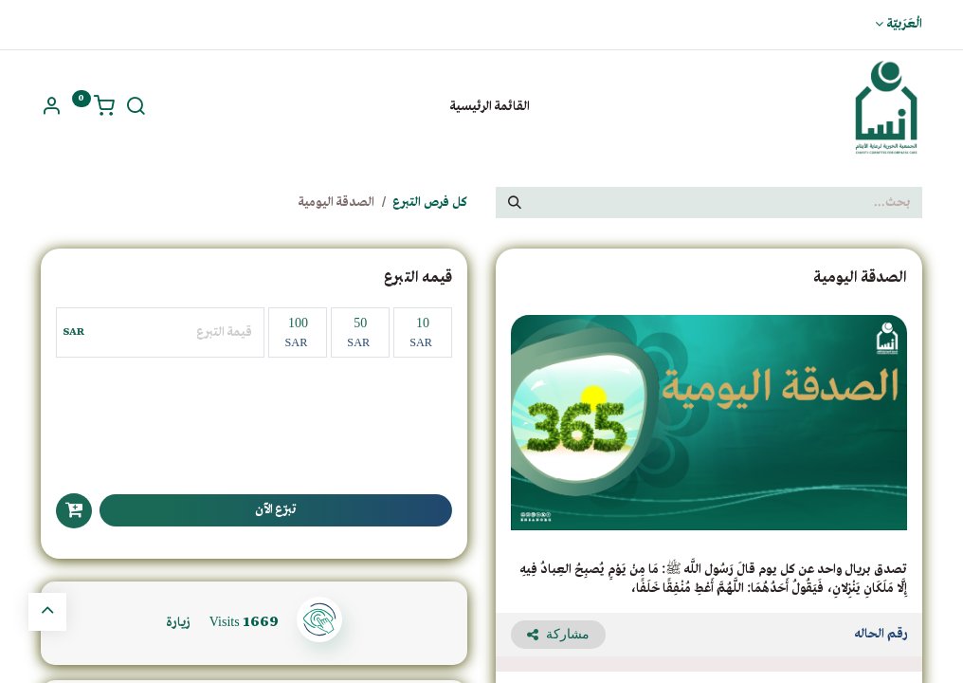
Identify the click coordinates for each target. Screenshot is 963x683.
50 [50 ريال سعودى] (358, 332)
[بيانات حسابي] (51, 110)
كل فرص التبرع (430, 202)
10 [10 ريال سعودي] (420, 332)
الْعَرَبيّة (904, 24)
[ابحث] (135, 110)
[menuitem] (490, 107)
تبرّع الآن (276, 510)
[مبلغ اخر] (176, 332)
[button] (74, 510)
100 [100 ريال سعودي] (295, 332)
